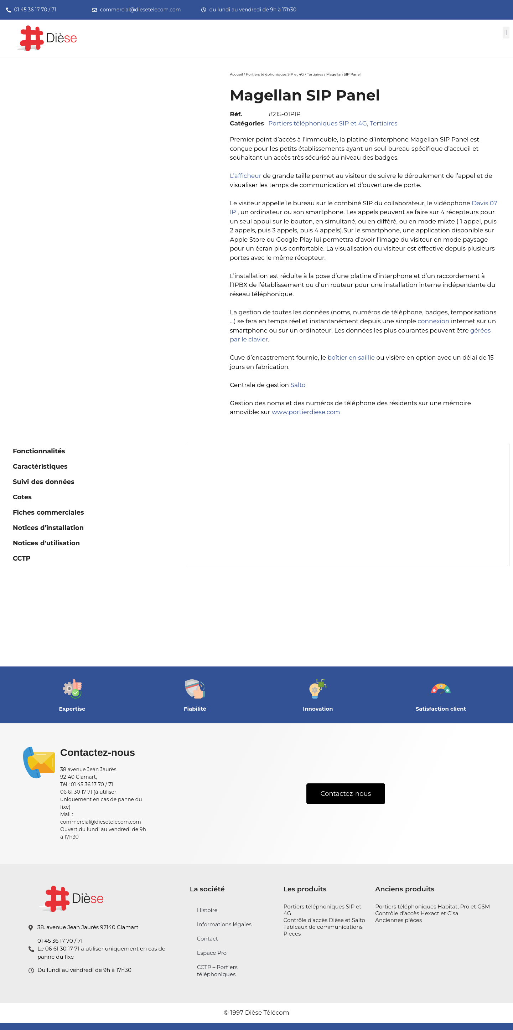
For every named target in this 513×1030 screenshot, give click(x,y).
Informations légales (224, 924)
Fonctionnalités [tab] (39, 451)
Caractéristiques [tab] (40, 466)
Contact (207, 938)
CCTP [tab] (22, 558)
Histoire (207, 910)
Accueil (236, 74)
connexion (433, 321)
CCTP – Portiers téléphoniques (217, 971)
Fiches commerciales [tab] (48, 512)
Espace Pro (212, 952)
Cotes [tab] (22, 497)
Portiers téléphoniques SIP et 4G (275, 74)
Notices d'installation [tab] (48, 528)
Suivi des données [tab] (43, 482)
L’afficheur (245, 175)
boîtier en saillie (351, 357)
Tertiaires (315, 74)
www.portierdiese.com (306, 412)
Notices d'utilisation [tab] (46, 543)
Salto (298, 384)
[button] (506, 32)
